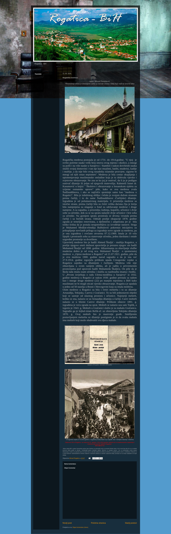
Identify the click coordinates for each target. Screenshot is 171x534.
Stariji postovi (131, 523)
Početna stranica (98, 523)
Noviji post (67, 523)
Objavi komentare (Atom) (80, 527)
